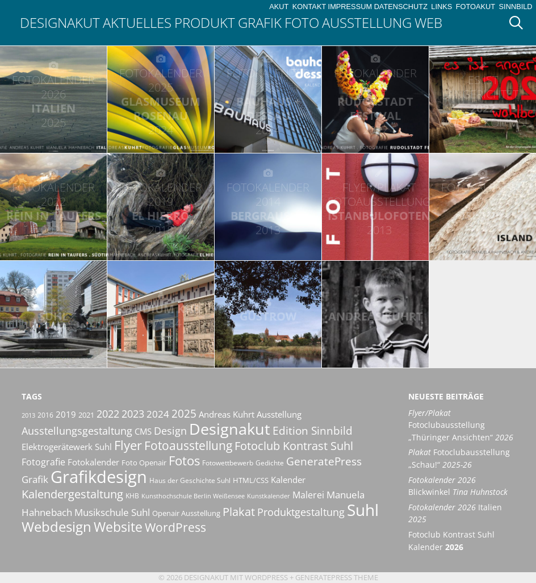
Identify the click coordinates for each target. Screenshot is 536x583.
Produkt (204, 22)
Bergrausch (268, 209)
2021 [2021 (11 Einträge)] (86, 415)
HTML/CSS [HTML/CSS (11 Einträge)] (251, 480)
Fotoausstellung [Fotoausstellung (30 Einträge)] (188, 445)
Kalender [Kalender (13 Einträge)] (288, 479)
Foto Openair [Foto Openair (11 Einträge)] (144, 462)
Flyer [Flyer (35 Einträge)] (128, 445)
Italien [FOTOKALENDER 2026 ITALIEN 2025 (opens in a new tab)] (53, 101)
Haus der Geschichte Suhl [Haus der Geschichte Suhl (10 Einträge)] (190, 480)
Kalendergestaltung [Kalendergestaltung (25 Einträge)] (72, 494)
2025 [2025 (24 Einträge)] (183, 413)
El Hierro (160, 209)
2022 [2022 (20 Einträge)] (108, 413)
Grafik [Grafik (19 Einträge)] (35, 479)
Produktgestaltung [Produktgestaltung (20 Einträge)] (301, 512)
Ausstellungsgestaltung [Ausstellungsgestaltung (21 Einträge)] (77, 431)
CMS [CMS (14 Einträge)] (143, 431)
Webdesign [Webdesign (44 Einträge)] (56, 526)
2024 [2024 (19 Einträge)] (157, 413)
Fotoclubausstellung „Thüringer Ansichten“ (460, 425)
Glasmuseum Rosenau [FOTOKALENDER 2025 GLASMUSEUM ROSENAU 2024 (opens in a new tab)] (160, 101)
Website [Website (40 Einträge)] (118, 527)
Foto (301, 22)
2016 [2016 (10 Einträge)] (45, 415)
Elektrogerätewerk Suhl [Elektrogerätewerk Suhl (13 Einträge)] (67, 446)
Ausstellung (367, 22)
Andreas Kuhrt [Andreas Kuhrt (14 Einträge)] (226, 414)
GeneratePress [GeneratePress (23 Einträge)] (324, 461)
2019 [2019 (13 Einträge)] (66, 414)
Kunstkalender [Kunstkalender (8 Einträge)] (268, 496)
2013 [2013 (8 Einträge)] (28, 415)
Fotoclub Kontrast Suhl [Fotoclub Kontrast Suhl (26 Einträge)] (294, 445)
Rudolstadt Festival (375, 101)
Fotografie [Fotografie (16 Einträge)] (43, 462)
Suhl (53, 316)
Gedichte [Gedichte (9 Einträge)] (270, 463)
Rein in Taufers (53, 209)
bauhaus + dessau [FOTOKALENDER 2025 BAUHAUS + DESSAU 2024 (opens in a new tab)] (268, 101)
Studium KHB (160, 316)
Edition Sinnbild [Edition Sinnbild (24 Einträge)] (313, 430)
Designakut (60, 22)
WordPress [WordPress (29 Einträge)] (175, 527)
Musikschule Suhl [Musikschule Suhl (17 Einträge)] (112, 512)
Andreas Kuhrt (375, 316)
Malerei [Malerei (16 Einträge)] (308, 495)
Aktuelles (137, 22)
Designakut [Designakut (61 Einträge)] (229, 428)
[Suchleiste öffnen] (520, 22)
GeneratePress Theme (336, 577)
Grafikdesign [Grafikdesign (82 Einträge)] (99, 476)
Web (428, 22)
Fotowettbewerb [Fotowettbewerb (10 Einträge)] (227, 463)
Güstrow (268, 316)
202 (482, 101)
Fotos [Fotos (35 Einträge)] (184, 460)
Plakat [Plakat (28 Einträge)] (239, 511)
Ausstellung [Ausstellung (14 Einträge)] (279, 414)
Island (482, 209)
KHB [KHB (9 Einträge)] (132, 496)
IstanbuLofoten (379, 209)
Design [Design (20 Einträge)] (170, 431)
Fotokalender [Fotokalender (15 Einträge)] (93, 462)
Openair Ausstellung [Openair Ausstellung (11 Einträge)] (186, 513)
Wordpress (266, 577)
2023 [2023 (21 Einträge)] (133, 413)
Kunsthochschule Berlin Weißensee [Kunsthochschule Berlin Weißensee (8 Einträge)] (193, 496)
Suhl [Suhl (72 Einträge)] (363, 509)
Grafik (260, 22)
